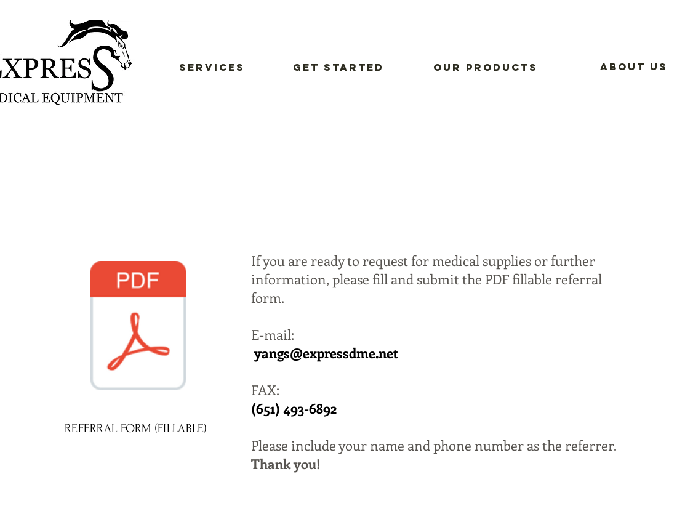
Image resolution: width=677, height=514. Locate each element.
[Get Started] (338, 67)
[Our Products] (485, 67)
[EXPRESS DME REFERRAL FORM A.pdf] (138, 327)
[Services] (212, 68)
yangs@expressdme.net (326, 352)
